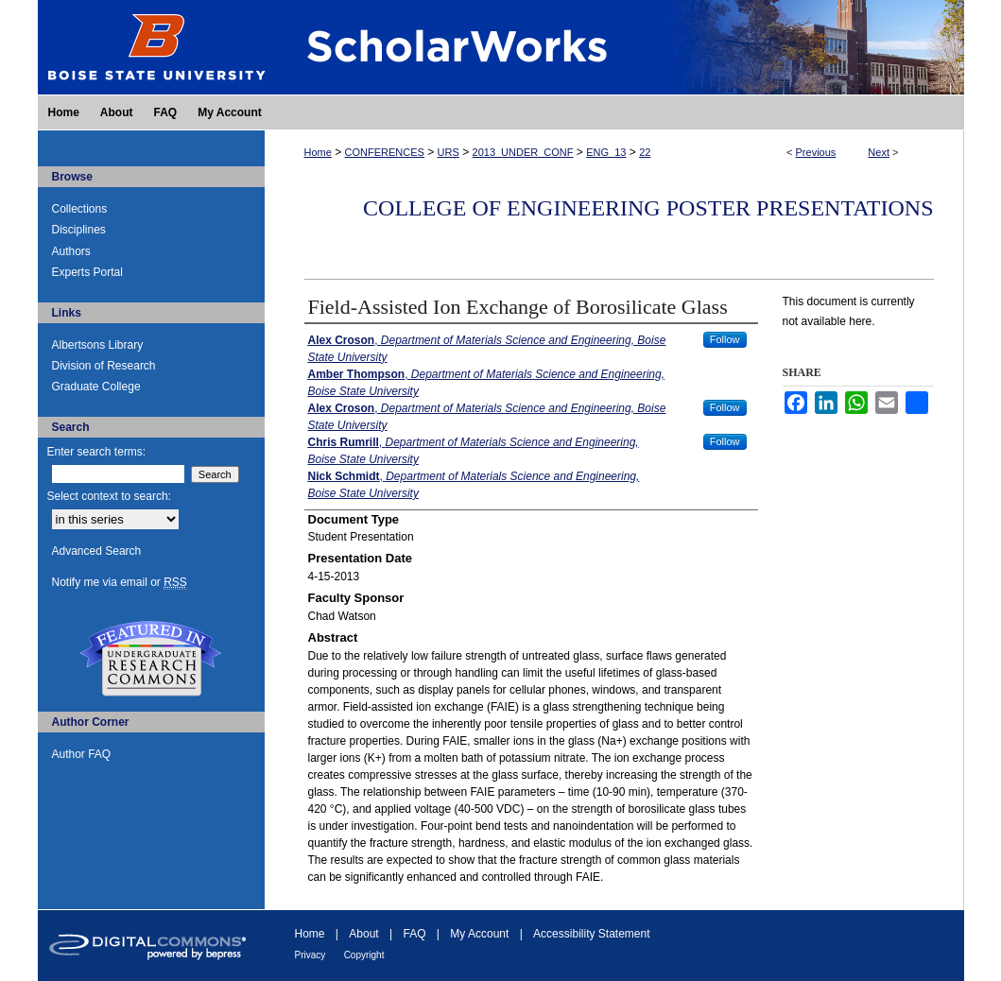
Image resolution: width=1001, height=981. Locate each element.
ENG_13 (606, 152)
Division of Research (104, 365)
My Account (479, 933)
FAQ (414, 933)
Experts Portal (87, 272)
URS (448, 152)
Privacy (310, 955)
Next (878, 152)
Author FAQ (82, 754)
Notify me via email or (119, 582)
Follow (725, 339)
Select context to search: (109, 496)
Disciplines (79, 229)
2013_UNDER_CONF (523, 152)
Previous (816, 152)
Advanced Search (97, 551)
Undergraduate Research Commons (151, 658)
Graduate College (96, 386)
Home (318, 152)
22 (644, 152)
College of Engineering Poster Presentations (648, 208)
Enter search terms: (97, 451)
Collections (80, 208)
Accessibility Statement (591, 933)
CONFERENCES (384, 152)
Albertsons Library (98, 345)
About (363, 933)
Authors (71, 251)
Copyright (364, 955)
